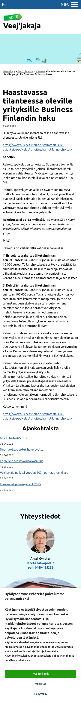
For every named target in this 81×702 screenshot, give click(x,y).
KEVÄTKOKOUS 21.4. (14, 438)
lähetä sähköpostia (40, 563)
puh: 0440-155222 (40, 567)
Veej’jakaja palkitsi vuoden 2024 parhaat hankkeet (34, 472)
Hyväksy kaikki (41, 673)
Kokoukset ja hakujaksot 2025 (20, 484)
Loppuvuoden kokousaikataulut (21, 461)
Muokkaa (40, 683)
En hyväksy (40, 693)
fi (4, 4)
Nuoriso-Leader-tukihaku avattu (21, 449)
